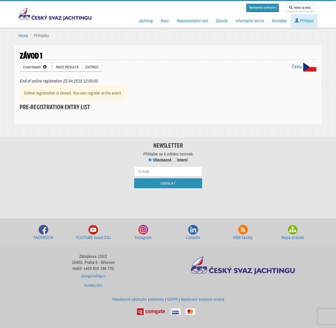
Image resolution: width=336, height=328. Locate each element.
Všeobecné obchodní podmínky (138, 299)
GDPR (172, 299)
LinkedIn (193, 232)
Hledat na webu (300, 7)
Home (23, 35)
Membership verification (262, 7)
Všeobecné (159, 160)
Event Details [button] (35, 67)
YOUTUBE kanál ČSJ (93, 232)
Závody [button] (222, 21)
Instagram (143, 232)
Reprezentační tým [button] (192, 21)
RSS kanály (243, 232)
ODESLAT (168, 183)
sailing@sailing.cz (93, 276)
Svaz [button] (165, 21)
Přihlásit (304, 21)
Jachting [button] (146, 21)
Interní (180, 160)
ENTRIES (91, 67)
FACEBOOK (43, 232)
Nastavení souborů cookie (202, 299)
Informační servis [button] (250, 21)
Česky (304, 66)
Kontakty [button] (279, 21)
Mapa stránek (292, 232)
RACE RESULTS (67, 67)
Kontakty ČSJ (93, 285)
